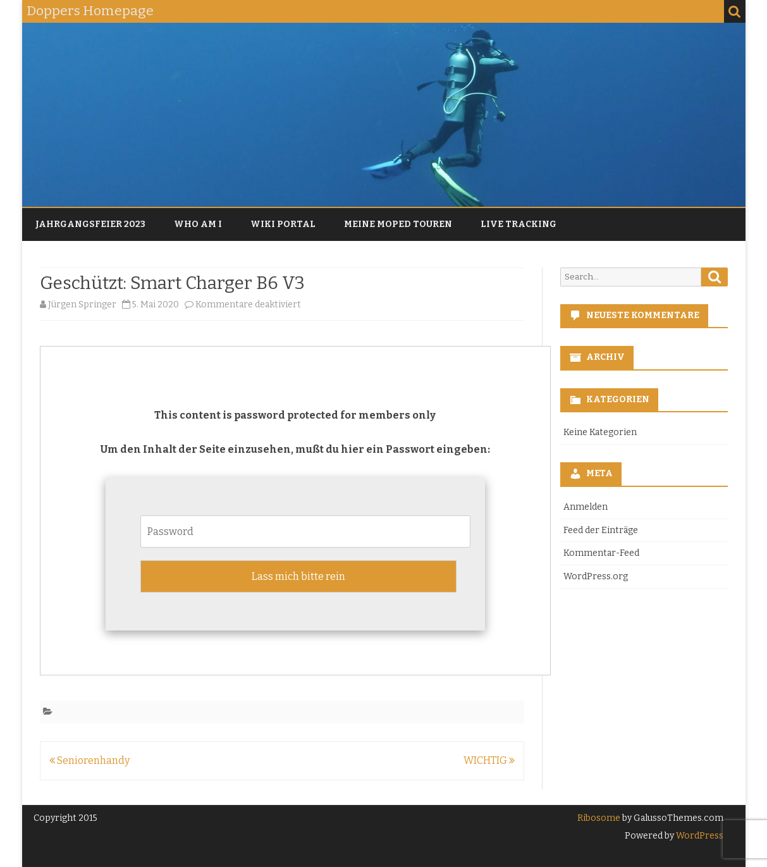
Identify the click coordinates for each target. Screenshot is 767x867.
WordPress (698, 835)
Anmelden (585, 506)
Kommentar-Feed (601, 553)
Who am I (198, 224)
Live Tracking (518, 224)
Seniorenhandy (89, 760)
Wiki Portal (283, 224)
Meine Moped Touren (398, 224)
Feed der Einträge (600, 530)
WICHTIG (489, 760)
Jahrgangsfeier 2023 (90, 224)
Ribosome (598, 818)
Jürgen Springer (82, 304)
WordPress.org (595, 576)
